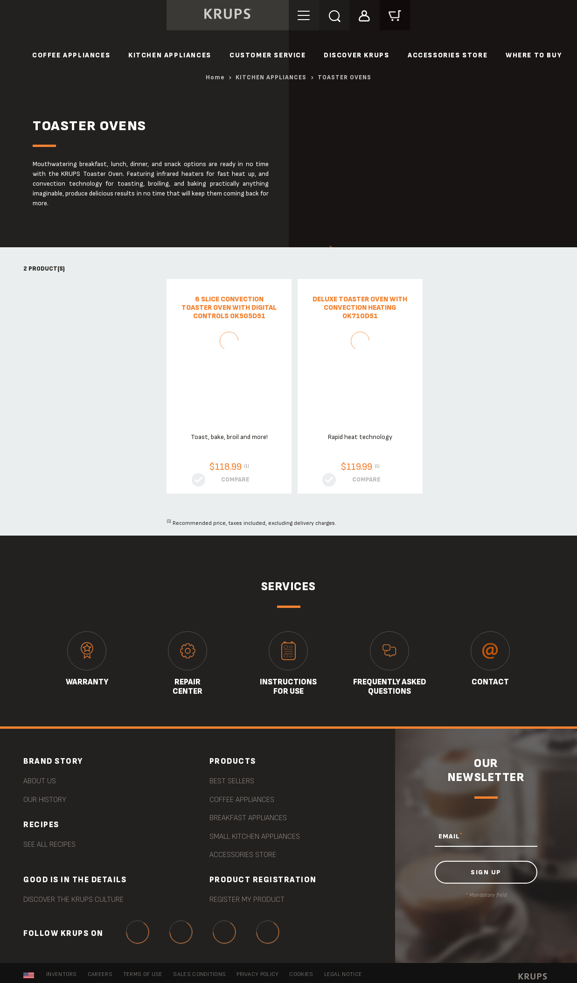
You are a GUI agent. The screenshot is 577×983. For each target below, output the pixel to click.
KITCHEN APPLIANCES (169, 55)
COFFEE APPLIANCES (71, 55)
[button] (364, 14)
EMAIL (450, 836)
